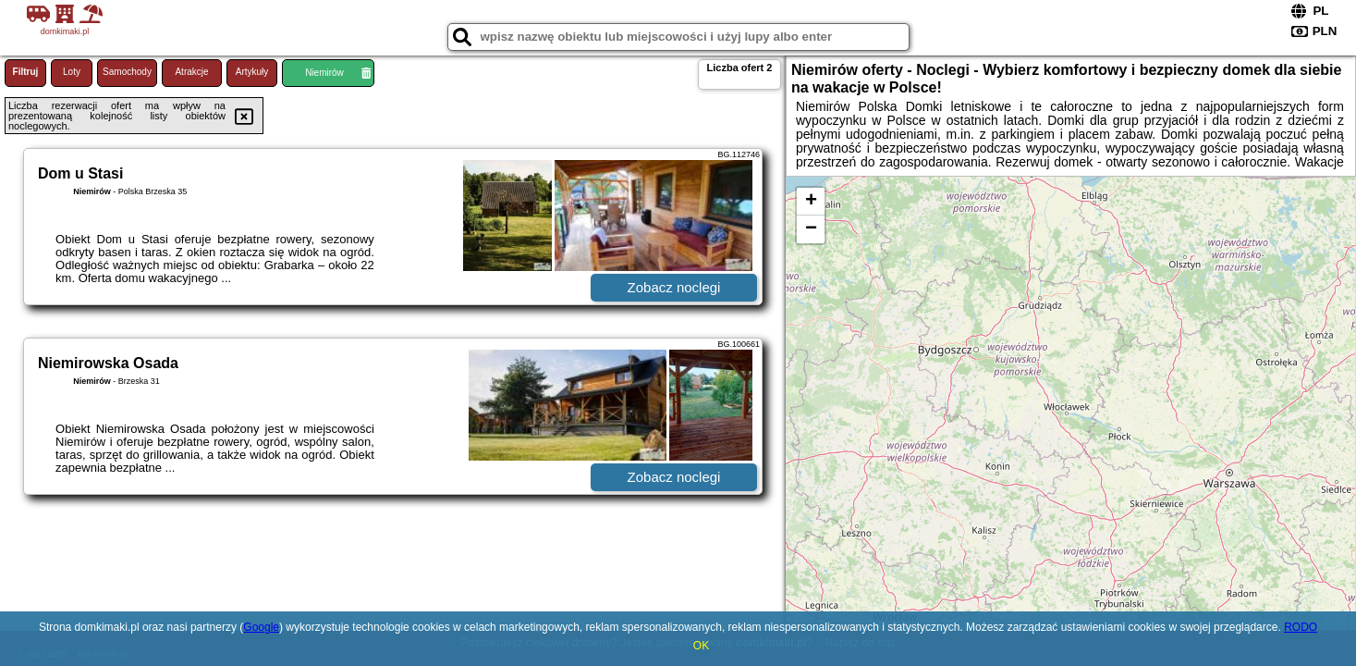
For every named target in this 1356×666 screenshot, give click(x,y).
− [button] (811, 229)
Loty (71, 72)
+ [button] (811, 202)
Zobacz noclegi (674, 287)
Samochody (127, 72)
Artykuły (252, 72)
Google (261, 627)
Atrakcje (191, 72)
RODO (1300, 627)
